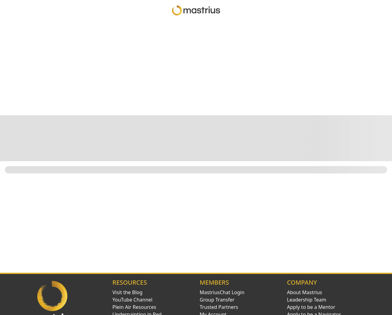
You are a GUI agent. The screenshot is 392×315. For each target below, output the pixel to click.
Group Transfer (217, 299)
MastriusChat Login (222, 292)
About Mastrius (304, 292)
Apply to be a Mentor (311, 307)
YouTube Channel (132, 299)
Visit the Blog (127, 292)
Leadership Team (306, 299)
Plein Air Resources (134, 307)
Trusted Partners (219, 307)
